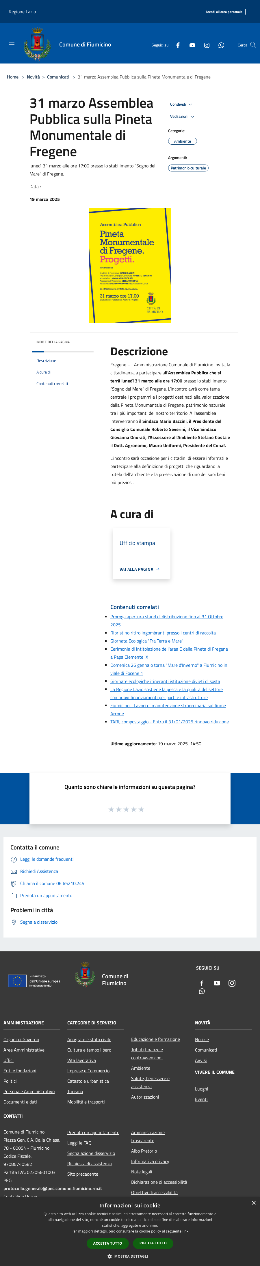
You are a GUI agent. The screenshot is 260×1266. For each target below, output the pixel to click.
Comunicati (58, 76)
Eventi (201, 1099)
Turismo (75, 1091)
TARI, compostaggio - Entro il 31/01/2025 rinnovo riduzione (169, 721)
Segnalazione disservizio (91, 1153)
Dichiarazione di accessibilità (159, 1182)
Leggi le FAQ (79, 1142)
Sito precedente (82, 1173)
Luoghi (201, 1088)
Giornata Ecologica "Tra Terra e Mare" (146, 640)
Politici (10, 1081)
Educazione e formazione (155, 1039)
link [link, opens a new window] (186, 1231)
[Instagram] (204, 44)
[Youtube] (190, 44)
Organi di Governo (21, 1039)
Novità (33, 76)
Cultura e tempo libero (89, 1049)
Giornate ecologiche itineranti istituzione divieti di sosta (165, 681)
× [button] (253, 1203)
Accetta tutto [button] (107, 1243)
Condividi (182, 104)
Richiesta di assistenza (89, 1163)
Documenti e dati (20, 1101)
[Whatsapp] (219, 44)
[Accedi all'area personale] (224, 12)
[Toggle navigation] (11, 42)
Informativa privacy (150, 1161)
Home (12, 76)
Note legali (141, 1171)
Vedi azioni (183, 116)
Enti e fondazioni (19, 1070)
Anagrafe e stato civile (89, 1039)
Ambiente (140, 1068)
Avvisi (201, 1060)
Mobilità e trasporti (86, 1101)
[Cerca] (253, 44)
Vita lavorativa (81, 1060)
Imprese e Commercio (88, 1070)
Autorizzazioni (145, 1096)
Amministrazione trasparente (148, 1136)
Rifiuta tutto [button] (153, 1243)
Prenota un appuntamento (93, 1132)
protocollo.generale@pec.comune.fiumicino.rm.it (52, 1188)
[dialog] (130, 1231)
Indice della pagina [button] (53, 342)
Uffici (8, 1060)
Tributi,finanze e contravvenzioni (147, 1053)
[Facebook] (175, 44)
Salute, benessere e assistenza (150, 1082)
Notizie (202, 1039)
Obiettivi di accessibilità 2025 (154, 1196)
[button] (130, 1256)
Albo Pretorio (144, 1150)
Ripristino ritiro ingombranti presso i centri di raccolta (163, 632)
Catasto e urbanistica (88, 1081)
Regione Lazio (22, 11)
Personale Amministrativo (29, 1091)
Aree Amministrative (23, 1049)
